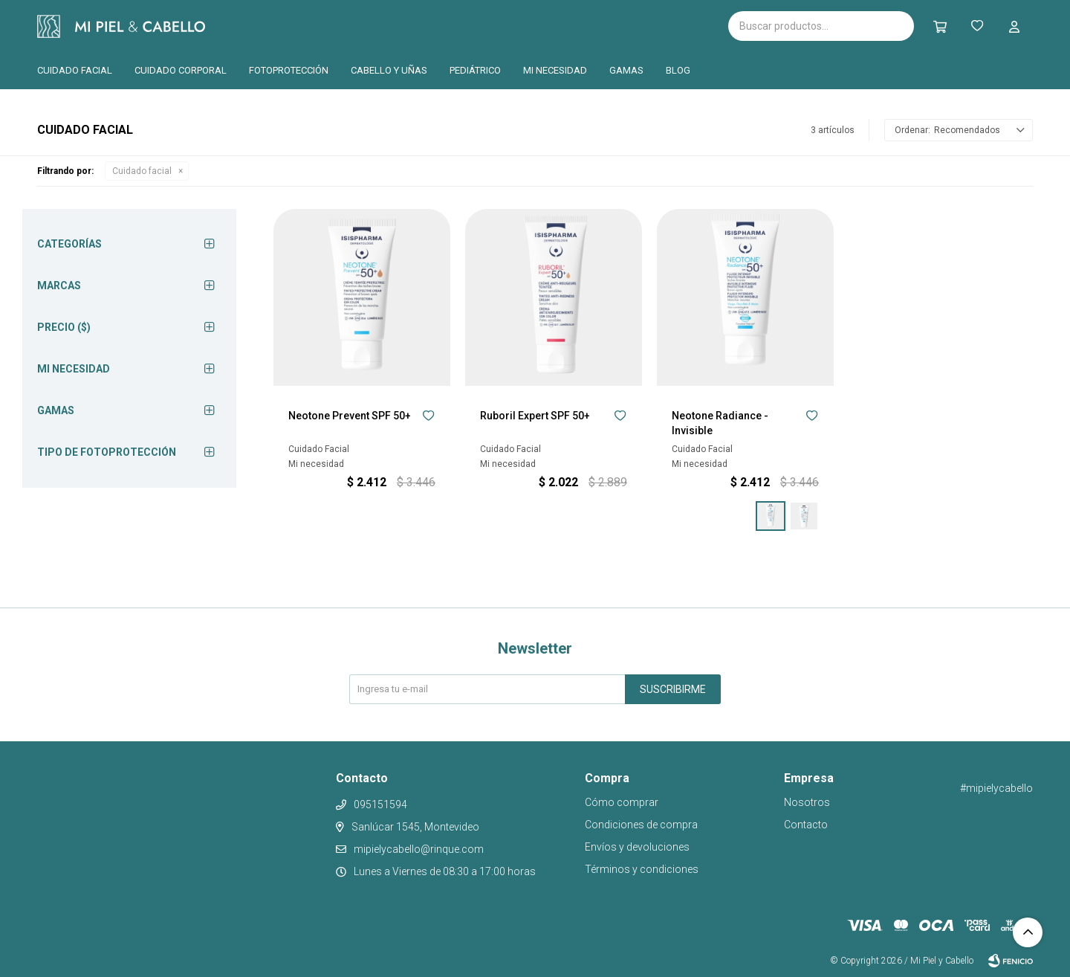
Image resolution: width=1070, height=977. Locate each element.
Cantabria (398, 24)
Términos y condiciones (641, 869)
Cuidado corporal (180, 70)
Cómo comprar (621, 802)
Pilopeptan (475, 24)
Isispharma (291, 26)
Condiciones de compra (641, 825)
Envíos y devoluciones (637, 847)
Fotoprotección (288, 70)
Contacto (806, 825)
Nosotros (807, 802)
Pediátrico (475, 70)
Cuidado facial (74, 70)
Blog (678, 70)
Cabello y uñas (389, 70)
